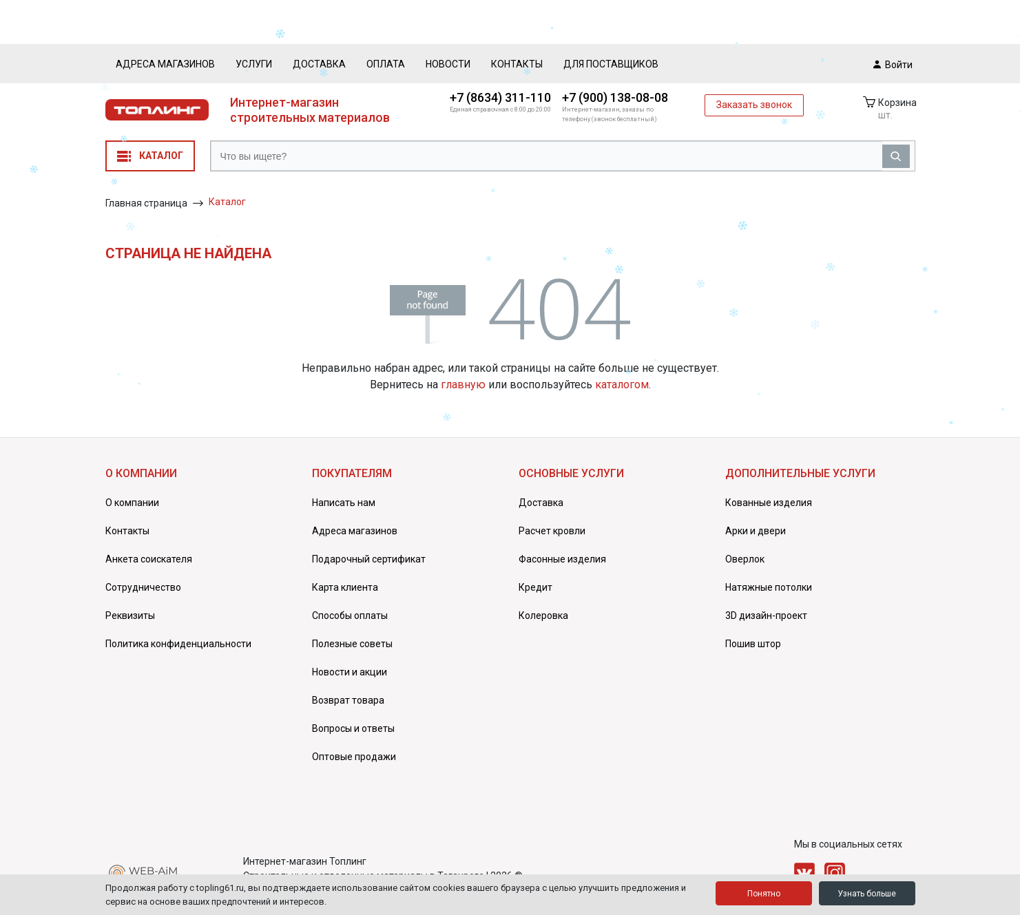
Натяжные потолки (768, 587)
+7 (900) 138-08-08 (615, 97)
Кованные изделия (768, 502)
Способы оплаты (350, 615)
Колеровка (543, 615)
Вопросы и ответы (353, 728)
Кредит (535, 587)
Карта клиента (345, 587)
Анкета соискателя (148, 559)
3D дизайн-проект (766, 615)
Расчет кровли (552, 530)
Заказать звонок (754, 104)
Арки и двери (755, 530)
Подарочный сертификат (369, 559)
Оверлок (744, 559)
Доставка (319, 64)
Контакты (517, 64)
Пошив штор (753, 643)
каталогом (622, 384)
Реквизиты (130, 615)
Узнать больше (866, 893)
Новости (448, 64)
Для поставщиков (610, 64)
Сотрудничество (143, 587)
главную (463, 384)
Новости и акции (349, 671)
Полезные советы (352, 643)
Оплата (385, 64)
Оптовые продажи (354, 756)
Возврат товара (348, 700)
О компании (132, 502)
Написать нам (343, 502)
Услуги (254, 64)
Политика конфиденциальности (178, 643)
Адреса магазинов (165, 64)
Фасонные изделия (562, 559)
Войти (893, 64)
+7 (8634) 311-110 (500, 97)
